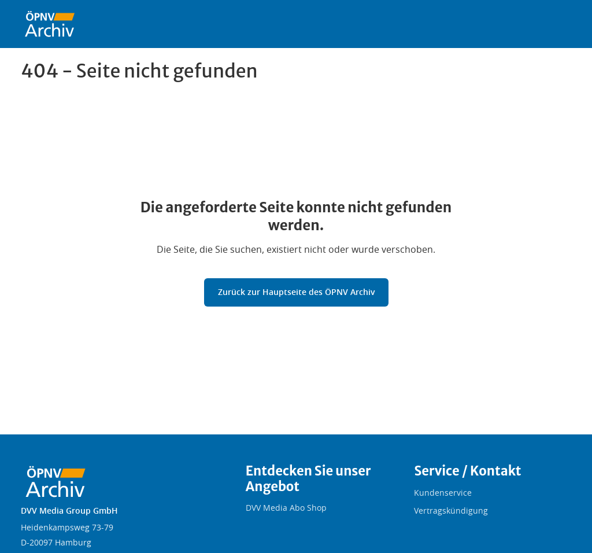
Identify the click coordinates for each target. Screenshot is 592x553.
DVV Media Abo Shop (286, 508)
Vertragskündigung (451, 511)
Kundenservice (443, 493)
